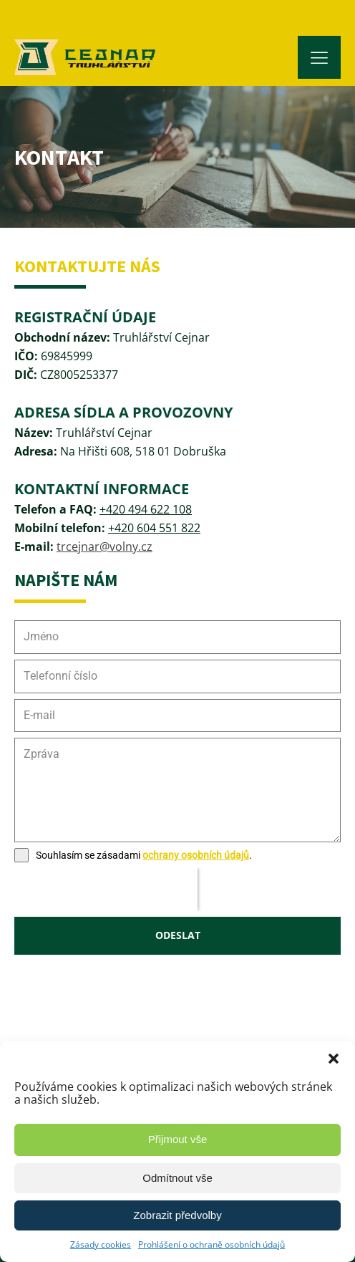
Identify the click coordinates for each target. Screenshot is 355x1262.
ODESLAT (177, 935)
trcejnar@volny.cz (104, 546)
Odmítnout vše (177, 1178)
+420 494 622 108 (145, 509)
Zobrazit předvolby (177, 1215)
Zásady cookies (100, 1244)
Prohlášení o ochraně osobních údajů (211, 1244)
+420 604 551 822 (154, 528)
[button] (333, 1058)
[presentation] (106, 889)
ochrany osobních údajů (195, 855)
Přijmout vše (178, 1139)
